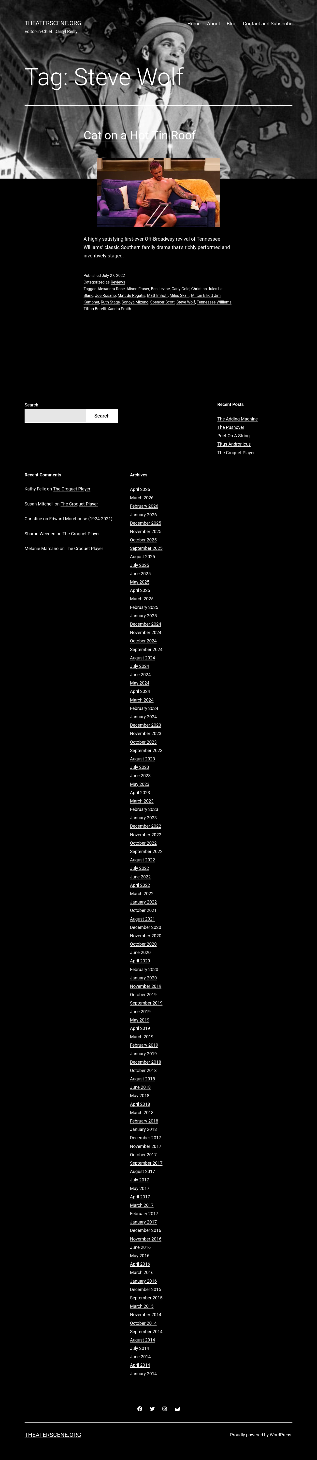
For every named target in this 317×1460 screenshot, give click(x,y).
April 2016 (140, 1264)
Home (194, 24)
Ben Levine (160, 288)
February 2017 (144, 1213)
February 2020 (144, 969)
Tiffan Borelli (95, 308)
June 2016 (140, 1247)
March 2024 (142, 700)
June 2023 (140, 775)
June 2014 (140, 1356)
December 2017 (145, 1137)
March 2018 (142, 1112)
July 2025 (139, 565)
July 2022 (139, 868)
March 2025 (142, 598)
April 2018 (140, 1104)
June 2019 (140, 1011)
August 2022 (142, 859)
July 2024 (139, 666)
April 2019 (140, 1028)
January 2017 (143, 1222)
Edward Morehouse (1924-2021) (80, 518)
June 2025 (140, 573)
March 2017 (142, 1205)
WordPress (280, 1434)
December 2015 (145, 1289)
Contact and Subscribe (267, 24)
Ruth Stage (110, 302)
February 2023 (144, 809)
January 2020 (143, 977)
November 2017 (145, 1146)
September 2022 (146, 851)
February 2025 (144, 607)
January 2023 (143, 817)
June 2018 (140, 1087)
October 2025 (143, 539)
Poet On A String (233, 435)
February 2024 (144, 708)
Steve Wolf (185, 302)
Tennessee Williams (214, 302)
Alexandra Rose (111, 288)
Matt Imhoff (157, 295)
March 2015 (142, 1306)
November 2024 (145, 632)
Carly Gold (180, 288)
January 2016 (143, 1281)
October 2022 (143, 843)
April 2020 (140, 960)
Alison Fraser (138, 288)
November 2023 (145, 733)
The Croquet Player (236, 452)
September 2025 (146, 548)
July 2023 (139, 767)
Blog (231, 24)
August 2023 (142, 758)
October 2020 (143, 944)
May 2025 (139, 582)
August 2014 (142, 1340)
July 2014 (139, 1348)
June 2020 (140, 952)
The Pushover (231, 427)
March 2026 (142, 497)
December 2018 (145, 1062)
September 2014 (146, 1331)
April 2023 (140, 792)
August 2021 (142, 919)
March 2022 (142, 893)
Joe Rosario (105, 295)
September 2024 (146, 649)
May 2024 (139, 683)
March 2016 (142, 1272)
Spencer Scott (162, 302)
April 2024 (140, 691)
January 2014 (143, 1373)
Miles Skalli (179, 295)
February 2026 (144, 506)
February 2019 (144, 1045)
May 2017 (139, 1188)
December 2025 (145, 523)
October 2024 (143, 640)
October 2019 (143, 994)
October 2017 (143, 1154)
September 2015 (146, 1297)
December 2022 (145, 826)
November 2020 (145, 935)
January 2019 (143, 1053)
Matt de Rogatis (131, 295)
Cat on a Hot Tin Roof (140, 135)
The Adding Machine (237, 418)
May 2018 (139, 1095)
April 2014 (140, 1365)
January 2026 (143, 514)
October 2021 (143, 910)
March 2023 (142, 801)
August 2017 (142, 1171)
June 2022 (140, 876)
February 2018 (144, 1121)
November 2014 (145, 1314)
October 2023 (143, 742)
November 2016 (145, 1239)
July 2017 (139, 1179)
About (213, 24)
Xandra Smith (119, 308)
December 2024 (145, 624)
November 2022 (145, 834)
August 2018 (142, 1078)
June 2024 (140, 674)
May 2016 (139, 1255)
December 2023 (145, 725)
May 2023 (139, 784)
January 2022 (143, 902)
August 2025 (142, 556)
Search (31, 404)
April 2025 (140, 590)
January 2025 (143, 615)
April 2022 (140, 885)
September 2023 (146, 750)
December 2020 (145, 927)
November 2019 (145, 986)
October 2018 (143, 1070)
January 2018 (143, 1129)
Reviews (118, 282)
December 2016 (145, 1230)
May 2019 (139, 1020)
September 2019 (146, 1003)
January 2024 (143, 716)
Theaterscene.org (53, 23)
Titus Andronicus (234, 444)
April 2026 (140, 489)
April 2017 (140, 1196)
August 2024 (142, 657)
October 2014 (143, 1323)
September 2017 (146, 1163)
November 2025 (145, 531)
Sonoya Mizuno (135, 302)
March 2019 (142, 1036)
